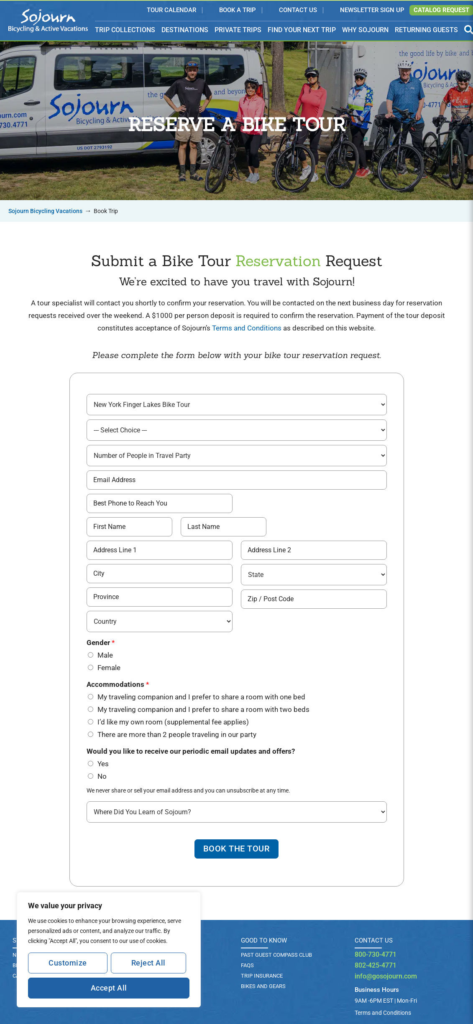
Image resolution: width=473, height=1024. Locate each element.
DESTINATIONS (184, 30)
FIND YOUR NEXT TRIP (302, 30)
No (102, 776)
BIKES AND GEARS (263, 986)
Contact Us (298, 10)
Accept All (109, 987)
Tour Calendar (171, 10)
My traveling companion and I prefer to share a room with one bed (201, 696)
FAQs (247, 965)
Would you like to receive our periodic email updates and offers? (191, 751)
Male (105, 654)
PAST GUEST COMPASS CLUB (276, 955)
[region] (109, 949)
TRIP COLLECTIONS (125, 30)
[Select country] (95, 503)
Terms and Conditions (246, 328)
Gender (101, 642)
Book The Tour (236, 849)
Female (108, 667)
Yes (103, 763)
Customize (68, 962)
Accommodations (118, 684)
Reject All (148, 962)
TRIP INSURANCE (262, 976)
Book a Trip (237, 10)
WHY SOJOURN (365, 30)
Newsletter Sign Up (372, 10)
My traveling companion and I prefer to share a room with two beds (203, 709)
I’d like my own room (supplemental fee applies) (173, 721)
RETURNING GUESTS (426, 30)
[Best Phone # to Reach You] (160, 503)
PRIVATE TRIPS (238, 30)
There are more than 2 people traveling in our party (176, 734)
